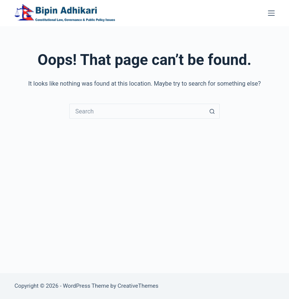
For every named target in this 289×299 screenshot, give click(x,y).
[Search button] (212, 111)
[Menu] (271, 13)
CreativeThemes (138, 285)
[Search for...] (137, 111)
